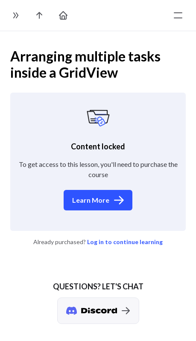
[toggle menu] (178, 15)
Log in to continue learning (125, 241)
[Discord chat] (98, 310)
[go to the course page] (39, 15)
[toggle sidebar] (15, 15)
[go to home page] (63, 15)
